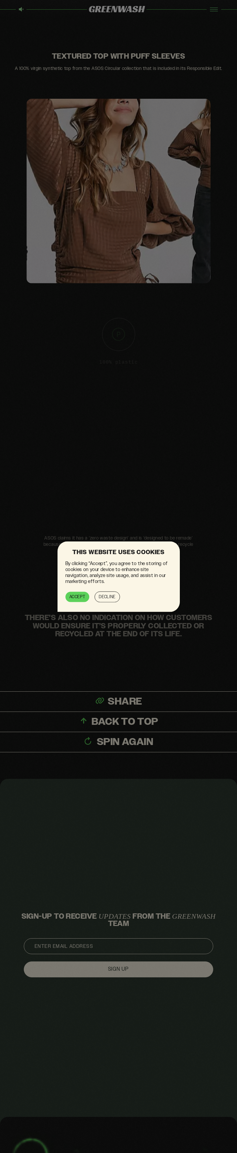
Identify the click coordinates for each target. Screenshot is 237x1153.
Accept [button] (77, 597)
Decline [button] (107, 597)
